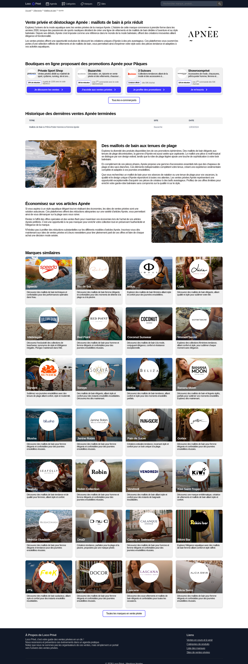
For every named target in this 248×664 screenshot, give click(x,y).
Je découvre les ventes (48, 89)
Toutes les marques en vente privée (124, 613)
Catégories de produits (198, 644)
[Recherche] (192, 3)
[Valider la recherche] (220, 3)
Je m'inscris (199, 89)
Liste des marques (196, 648)
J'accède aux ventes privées (99, 89)
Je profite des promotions (149, 89)
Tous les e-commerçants (124, 100)
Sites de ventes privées (198, 652)
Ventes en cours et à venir (200, 640)
